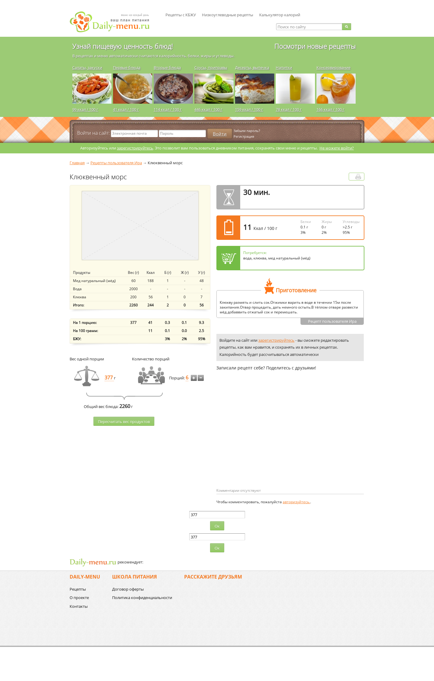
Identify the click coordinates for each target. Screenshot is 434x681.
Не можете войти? (336, 148)
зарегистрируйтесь (135, 148)
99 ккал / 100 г (85, 109)
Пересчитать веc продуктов (124, 421)
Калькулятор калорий (279, 14)
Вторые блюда (167, 67)
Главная (77, 162)
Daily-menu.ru (113, 21)
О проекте (79, 597)
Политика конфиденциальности (142, 597)
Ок (217, 526)
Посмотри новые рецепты (315, 46)
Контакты (79, 606)
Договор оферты (128, 589)
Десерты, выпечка (252, 67)
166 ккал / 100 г (330, 109)
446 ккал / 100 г (208, 109)
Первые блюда (126, 67)
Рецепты (78, 589)
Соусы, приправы (210, 67)
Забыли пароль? (247, 130)
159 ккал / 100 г (249, 109)
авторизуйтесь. (296, 501)
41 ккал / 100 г (126, 109)
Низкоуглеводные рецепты (227, 14)
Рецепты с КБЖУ (180, 14)
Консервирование (333, 67)
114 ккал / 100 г (168, 109)
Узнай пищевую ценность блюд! (122, 46)
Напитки (284, 67)
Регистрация (244, 136)
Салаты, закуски (87, 67)
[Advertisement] (267, 439)
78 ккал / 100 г (289, 109)
